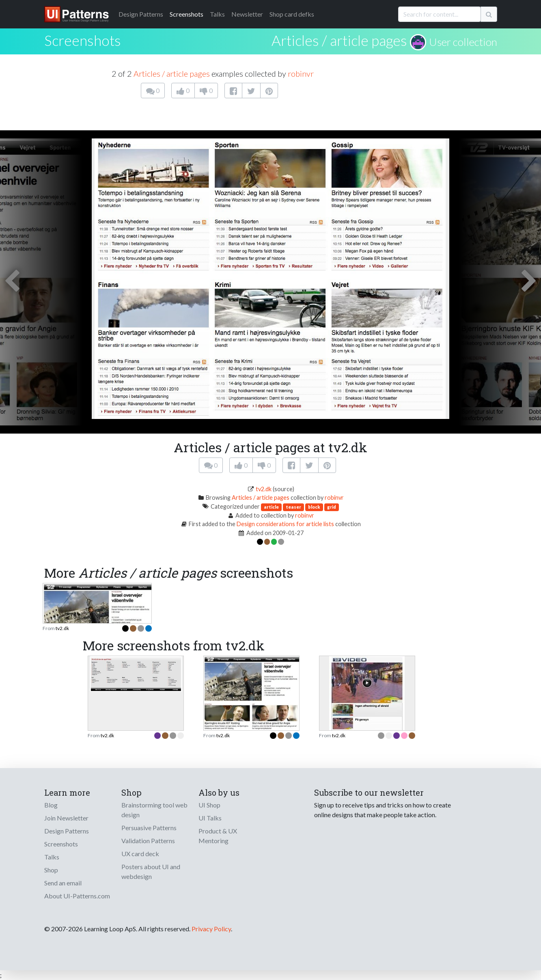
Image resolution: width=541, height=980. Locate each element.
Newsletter (247, 14)
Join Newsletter (66, 818)
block (314, 506)
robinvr (301, 73)
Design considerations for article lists (285, 523)
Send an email (63, 883)
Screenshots (186, 14)
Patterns (141, 14)
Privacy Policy (211, 929)
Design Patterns (66, 831)
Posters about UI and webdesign (150, 871)
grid (331, 506)
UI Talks (210, 818)
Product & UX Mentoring (217, 835)
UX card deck (140, 853)
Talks (217, 14)
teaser (293, 506)
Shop (51, 870)
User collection (463, 41)
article (271, 506)
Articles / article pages (339, 40)
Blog (51, 805)
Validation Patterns (148, 840)
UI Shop (209, 805)
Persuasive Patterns (149, 827)
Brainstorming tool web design (154, 809)
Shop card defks (291, 14)
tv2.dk (264, 489)
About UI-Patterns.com (77, 896)
